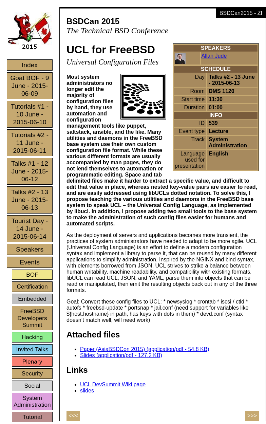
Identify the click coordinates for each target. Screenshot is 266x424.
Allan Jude (214, 56)
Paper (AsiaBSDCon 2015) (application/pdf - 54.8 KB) (144, 349)
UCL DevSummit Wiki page (113, 384)
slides (87, 390)
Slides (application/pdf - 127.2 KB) (121, 355)
